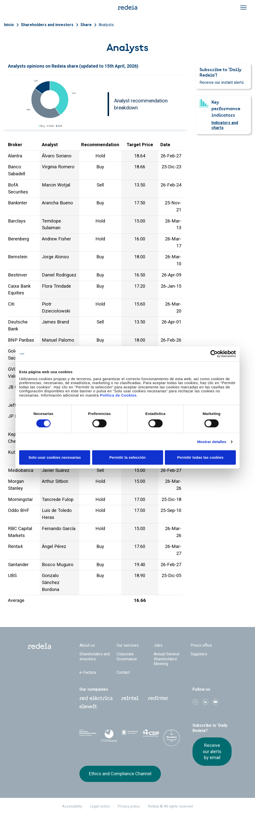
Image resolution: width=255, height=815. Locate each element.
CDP (150, 734)
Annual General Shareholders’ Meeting (166, 659)
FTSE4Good (108, 735)
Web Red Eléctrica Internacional (158, 698)
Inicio (9, 24)
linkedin (205, 702)
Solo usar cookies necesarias (54, 457)
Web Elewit (88, 706)
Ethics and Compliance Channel (120, 773)
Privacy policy (129, 806)
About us (87, 645)
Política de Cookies (118, 395)
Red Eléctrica (95, 698)
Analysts (106, 24)
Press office (201, 645)
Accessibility (72, 806)
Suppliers (199, 654)
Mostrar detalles (211, 442)
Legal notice (100, 806)
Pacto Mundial (129, 734)
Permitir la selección (127, 457)
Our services (128, 645)
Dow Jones (87, 734)
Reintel (130, 698)
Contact (123, 672)
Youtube (215, 702)
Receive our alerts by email (212, 751)
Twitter (195, 702)
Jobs (158, 645)
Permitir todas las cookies (200, 457)
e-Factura (87, 672)
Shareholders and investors (47, 24)
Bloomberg (171, 739)
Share (86, 24)
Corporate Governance (127, 656)
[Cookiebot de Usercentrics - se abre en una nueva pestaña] (214, 354)
